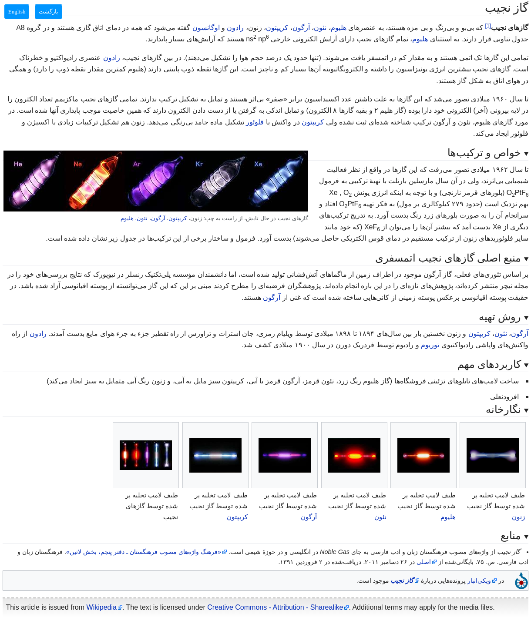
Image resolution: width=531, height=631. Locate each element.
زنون (518, 516)
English (17, 11)
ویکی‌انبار (479, 580)
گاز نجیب (401, 580)
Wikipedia (102, 607)
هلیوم (338, 27)
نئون (320, 27)
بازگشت (48, 11)
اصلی (424, 561)
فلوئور (255, 122)
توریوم (430, 345)
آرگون (301, 27)
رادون (235, 27)
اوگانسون (206, 27)
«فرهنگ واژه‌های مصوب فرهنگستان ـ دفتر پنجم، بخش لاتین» (143, 551)
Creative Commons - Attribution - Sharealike (275, 607)
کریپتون (277, 27)
